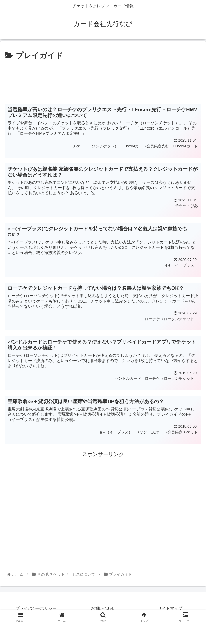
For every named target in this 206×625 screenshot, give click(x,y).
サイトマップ (170, 608)
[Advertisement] (103, 79)
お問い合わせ (103, 608)
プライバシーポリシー (35, 608)
